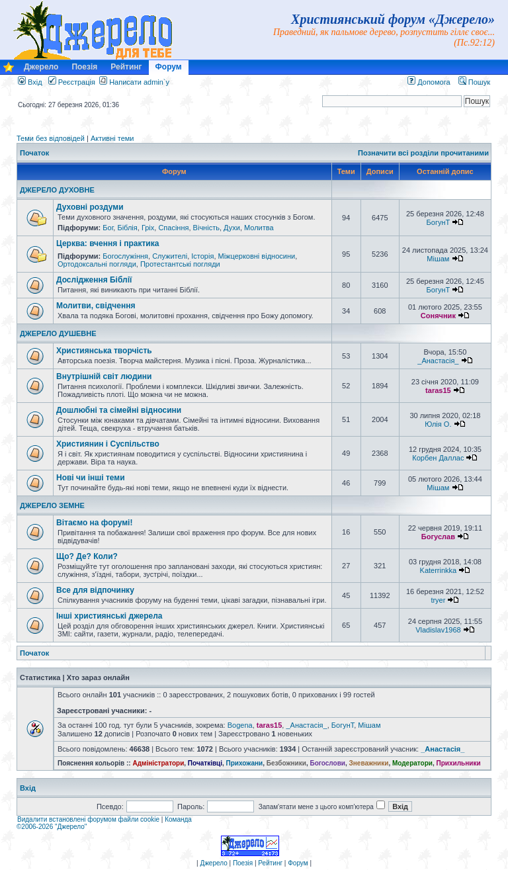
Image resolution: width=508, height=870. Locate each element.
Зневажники (369, 763)
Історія (202, 256)
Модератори (412, 763)
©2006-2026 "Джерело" (52, 826)
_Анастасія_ (437, 361)
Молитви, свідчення (95, 305)
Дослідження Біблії (94, 279)
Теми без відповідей (51, 138)
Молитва (259, 228)
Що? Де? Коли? (87, 556)
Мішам (438, 259)
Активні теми (112, 138)
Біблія (127, 228)
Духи (232, 228)
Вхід (30, 82)
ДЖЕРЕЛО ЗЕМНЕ (52, 505)
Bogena (240, 725)
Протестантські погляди (180, 264)
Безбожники (286, 763)
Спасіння (173, 228)
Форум (168, 66)
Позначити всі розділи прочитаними (423, 153)
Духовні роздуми (90, 207)
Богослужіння (125, 256)
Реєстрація (71, 82)
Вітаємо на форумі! (94, 522)
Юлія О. (438, 424)
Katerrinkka (438, 570)
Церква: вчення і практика (107, 243)
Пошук (474, 82)
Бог (108, 228)
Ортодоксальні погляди (97, 264)
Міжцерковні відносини (257, 256)
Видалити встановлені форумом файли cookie (88, 819)
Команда (178, 819)
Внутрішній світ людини (104, 376)
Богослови (327, 763)
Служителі (169, 256)
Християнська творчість (104, 350)
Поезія (84, 66)
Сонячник (438, 316)
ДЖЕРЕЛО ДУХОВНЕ (57, 190)
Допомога (428, 82)
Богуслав (438, 537)
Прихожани (244, 763)
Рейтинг (126, 66)
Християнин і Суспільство (107, 444)
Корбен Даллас (438, 458)
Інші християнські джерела (109, 616)
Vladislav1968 (438, 630)
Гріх (148, 228)
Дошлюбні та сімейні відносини (118, 410)
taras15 (438, 390)
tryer (438, 600)
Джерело (41, 66)
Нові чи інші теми (90, 477)
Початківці (205, 763)
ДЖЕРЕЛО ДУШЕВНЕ (58, 333)
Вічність (206, 228)
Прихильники (459, 763)
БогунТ (438, 222)
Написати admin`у (139, 82)
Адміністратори (158, 763)
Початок (34, 153)
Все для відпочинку (95, 590)
